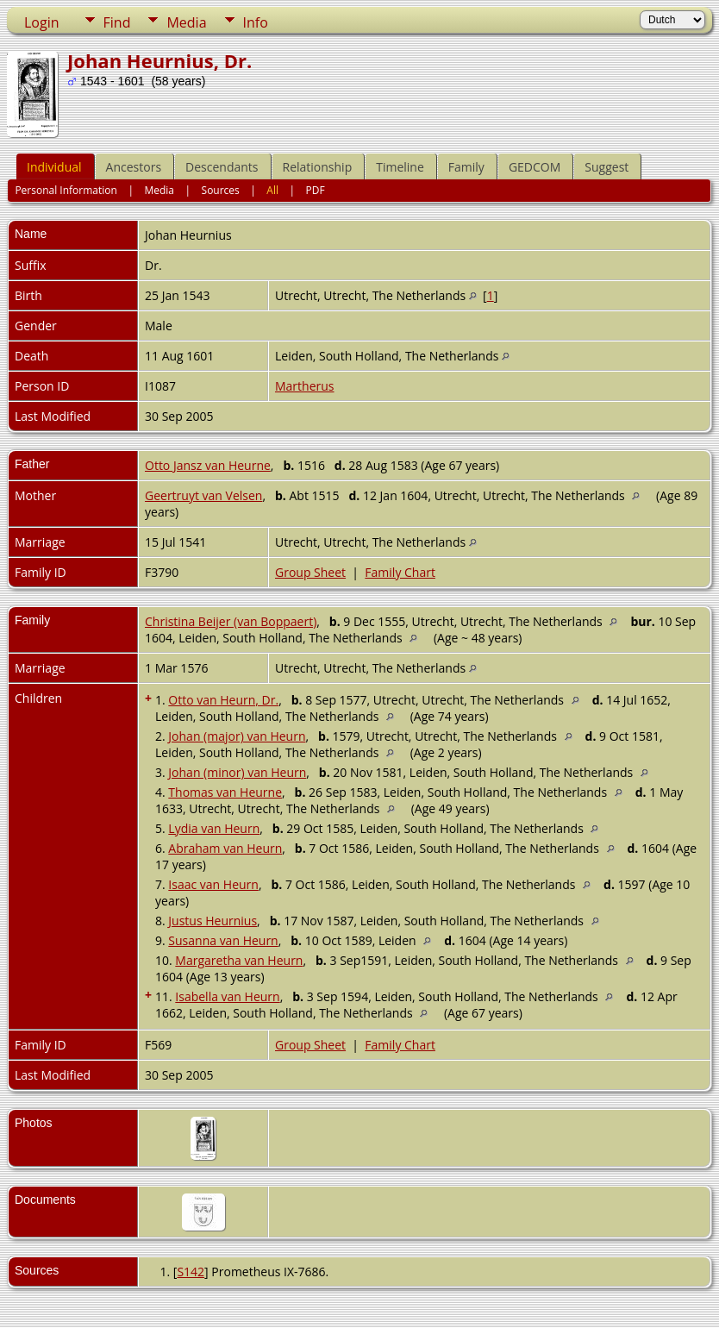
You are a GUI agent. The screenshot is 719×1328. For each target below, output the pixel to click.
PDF (315, 190)
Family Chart (400, 572)
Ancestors (133, 167)
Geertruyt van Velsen (203, 495)
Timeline (400, 167)
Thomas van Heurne (225, 792)
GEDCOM (534, 167)
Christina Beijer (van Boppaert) (230, 621)
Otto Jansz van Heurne (208, 465)
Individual (54, 167)
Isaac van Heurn (213, 884)
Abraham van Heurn (225, 848)
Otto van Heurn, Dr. (223, 700)
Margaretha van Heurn (239, 960)
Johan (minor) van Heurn (237, 772)
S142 (190, 1271)
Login (41, 22)
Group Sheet (310, 572)
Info (255, 22)
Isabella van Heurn (227, 996)
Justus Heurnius (212, 920)
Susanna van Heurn (223, 940)
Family (466, 167)
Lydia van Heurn (213, 828)
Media (186, 22)
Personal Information (66, 190)
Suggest (606, 167)
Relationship (318, 167)
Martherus (304, 386)
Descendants (221, 167)
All (272, 190)
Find (117, 22)
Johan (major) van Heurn (236, 736)
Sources (221, 190)
